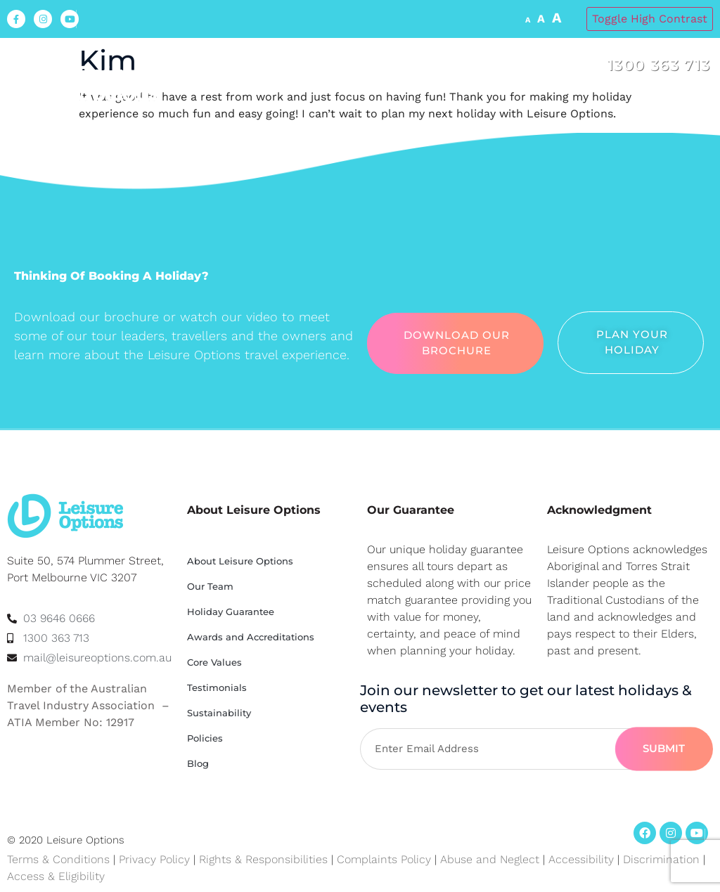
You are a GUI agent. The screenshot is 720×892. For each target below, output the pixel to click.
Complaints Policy (384, 859)
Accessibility (581, 859)
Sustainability (219, 712)
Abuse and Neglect (489, 859)
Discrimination (663, 859)
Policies (205, 738)
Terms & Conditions (58, 859)
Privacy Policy (154, 859)
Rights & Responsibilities (263, 859)
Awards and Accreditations (250, 636)
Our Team (210, 586)
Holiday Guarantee (230, 611)
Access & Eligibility (56, 876)
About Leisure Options (240, 561)
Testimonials (217, 687)
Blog (198, 763)
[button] (699, 105)
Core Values (214, 662)
